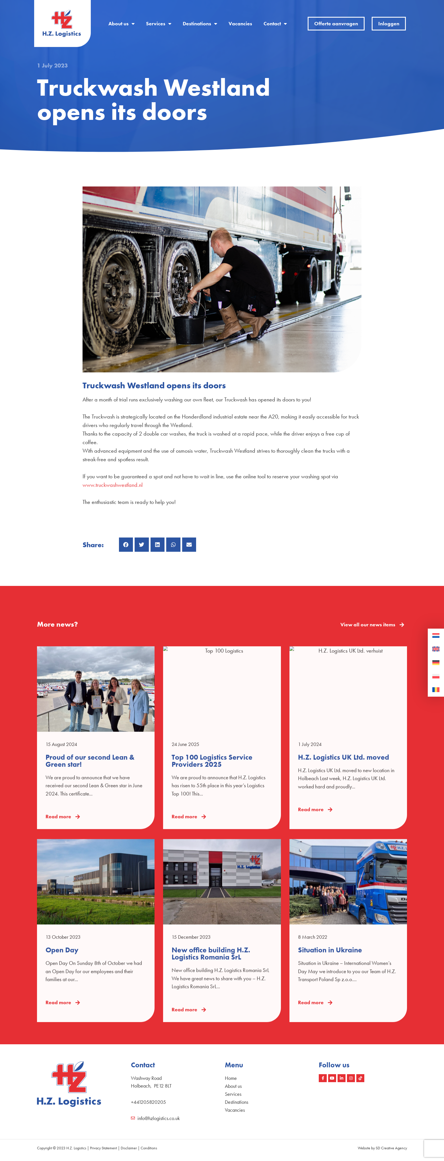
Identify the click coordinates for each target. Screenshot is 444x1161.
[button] (126, 545)
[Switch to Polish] (436, 676)
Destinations (200, 23)
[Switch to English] (436, 649)
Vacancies (240, 23)
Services (158, 23)
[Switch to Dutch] (436, 636)
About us (121, 23)
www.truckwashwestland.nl (113, 485)
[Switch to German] (436, 663)
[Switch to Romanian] (436, 690)
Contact (275, 23)
